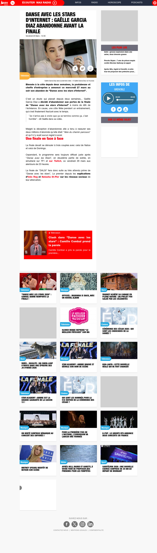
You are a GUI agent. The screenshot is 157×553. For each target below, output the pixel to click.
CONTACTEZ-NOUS (60, 530)
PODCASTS (136, 3)
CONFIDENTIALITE (96, 530)
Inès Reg (33, 177)
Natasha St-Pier (50, 177)
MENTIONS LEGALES (79, 530)
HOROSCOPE (114, 3)
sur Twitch (55, 161)
